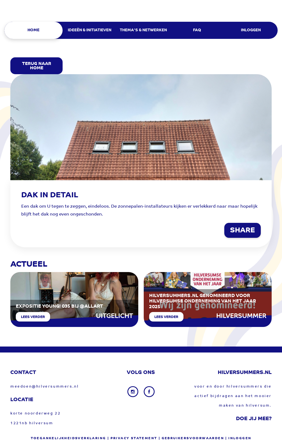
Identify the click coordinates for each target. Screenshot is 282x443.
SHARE (242, 230)
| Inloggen (238, 438)
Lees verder (33, 317)
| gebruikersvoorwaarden (191, 438)
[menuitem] (35, 30)
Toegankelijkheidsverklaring (68, 438)
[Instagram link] (133, 391)
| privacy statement (132, 438)
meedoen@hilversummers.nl (44, 386)
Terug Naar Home (36, 66)
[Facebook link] (149, 391)
